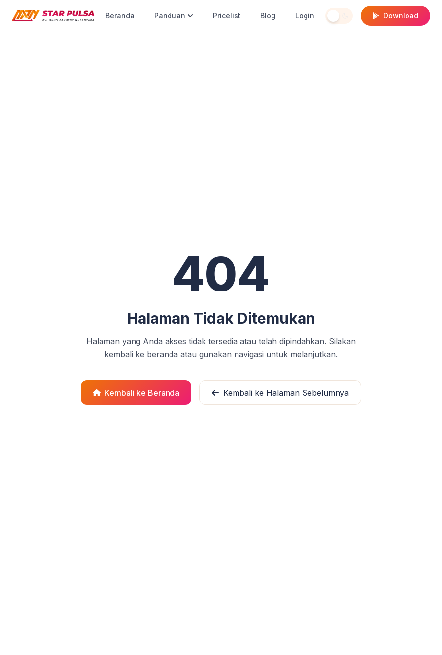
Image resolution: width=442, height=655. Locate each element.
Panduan (173, 15)
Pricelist (226, 15)
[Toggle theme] (339, 16)
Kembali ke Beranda (136, 393)
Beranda (120, 15)
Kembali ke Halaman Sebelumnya (280, 393)
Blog (267, 15)
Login (304, 15)
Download (395, 15)
